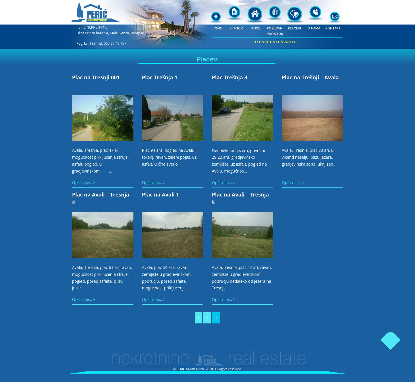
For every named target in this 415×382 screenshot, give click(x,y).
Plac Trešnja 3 (229, 77)
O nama (313, 13)
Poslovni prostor (275, 13)
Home (217, 13)
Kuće (255, 13)
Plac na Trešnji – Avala (310, 77)
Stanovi (236, 13)
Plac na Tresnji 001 (96, 77)
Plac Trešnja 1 (160, 77)
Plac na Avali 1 (160, 194)
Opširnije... (83, 182)
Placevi (294, 13)
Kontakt (333, 13)
